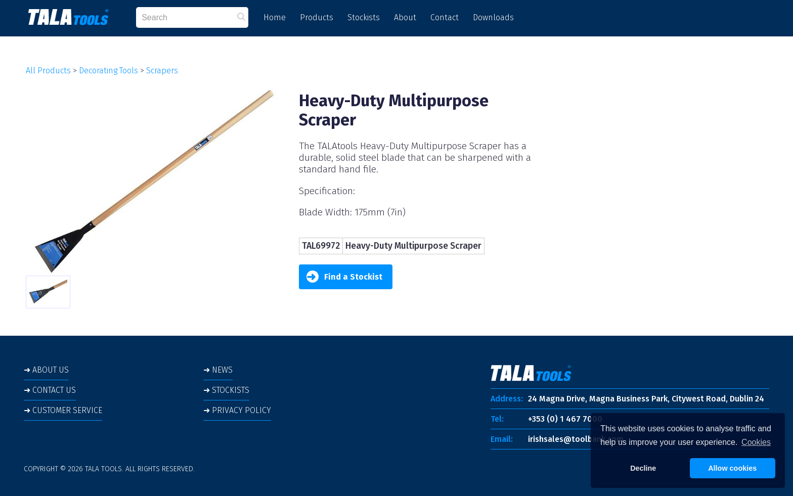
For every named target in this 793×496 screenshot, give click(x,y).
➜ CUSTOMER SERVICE (63, 410)
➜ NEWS (218, 370)
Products (316, 17)
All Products (48, 70)
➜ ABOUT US (46, 370)
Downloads (493, 17)
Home (274, 17)
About (405, 17)
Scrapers (162, 70)
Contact (444, 17)
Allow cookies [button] (732, 468)
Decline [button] (643, 468)
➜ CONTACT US (50, 390)
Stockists (363, 17)
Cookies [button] (756, 442)
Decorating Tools (108, 70)
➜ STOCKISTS (226, 390)
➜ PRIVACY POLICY (237, 410)
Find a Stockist (344, 277)
